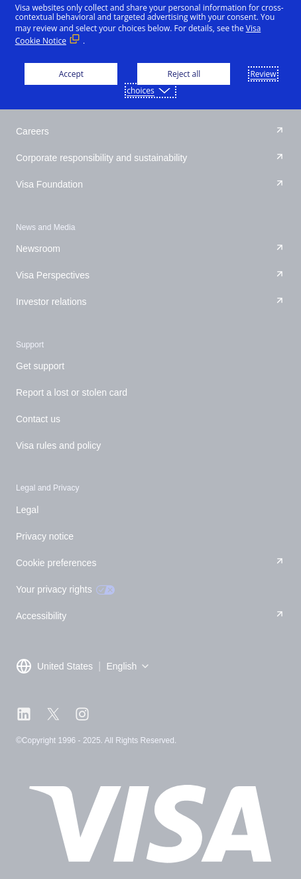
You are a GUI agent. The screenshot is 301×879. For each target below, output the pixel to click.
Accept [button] (71, 74)
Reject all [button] (184, 74)
